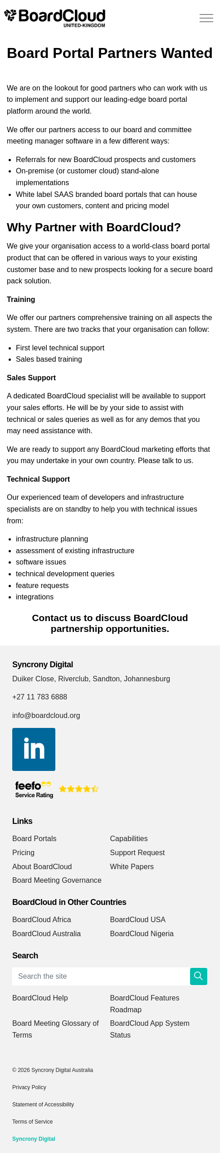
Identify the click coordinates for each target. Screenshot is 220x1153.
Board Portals (34, 838)
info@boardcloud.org (46, 715)
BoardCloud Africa (41, 919)
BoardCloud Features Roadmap (145, 1004)
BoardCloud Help (40, 998)
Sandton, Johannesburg (131, 679)
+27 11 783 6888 (39, 697)
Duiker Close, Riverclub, (51, 679)
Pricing (23, 852)
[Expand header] (206, 18)
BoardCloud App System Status (150, 1029)
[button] (199, 976)
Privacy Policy (29, 1087)
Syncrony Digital (33, 1139)
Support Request (137, 852)
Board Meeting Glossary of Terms (55, 1029)
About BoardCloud (42, 867)
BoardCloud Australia (46, 934)
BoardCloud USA (138, 919)
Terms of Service (32, 1122)
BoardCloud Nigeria (142, 934)
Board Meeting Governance (57, 880)
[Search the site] (110, 976)
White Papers (132, 867)
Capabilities (129, 838)
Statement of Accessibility (43, 1104)
